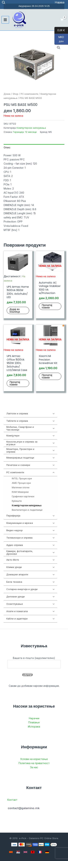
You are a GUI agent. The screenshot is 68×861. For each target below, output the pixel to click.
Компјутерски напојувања (31, 128)
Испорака (34, 726)
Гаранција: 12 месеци (25, 132)
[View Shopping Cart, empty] (62, 19)
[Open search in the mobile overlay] (3, 2)
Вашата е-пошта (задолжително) (34, 662)
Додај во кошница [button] (15, 310)
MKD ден (59, 40)
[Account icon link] (59, 2)
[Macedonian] (11, 852)
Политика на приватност (34, 763)
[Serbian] (18, 852)
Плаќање (34, 722)
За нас (34, 767)
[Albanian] (32, 852)
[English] (25, 852)
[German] (47, 852)
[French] (40, 852)
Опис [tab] (7, 147)
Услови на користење (34, 759)
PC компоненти (29, 94)
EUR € (59, 30)
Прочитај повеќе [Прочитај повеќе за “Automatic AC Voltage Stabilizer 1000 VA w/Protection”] (47, 306)
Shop (15, 94)
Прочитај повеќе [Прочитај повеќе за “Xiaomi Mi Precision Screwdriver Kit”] (47, 376)
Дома (7, 94)
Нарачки (34, 718)
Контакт (12, 799)
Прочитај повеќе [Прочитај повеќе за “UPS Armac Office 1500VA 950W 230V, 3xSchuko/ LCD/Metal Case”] (15, 383)
